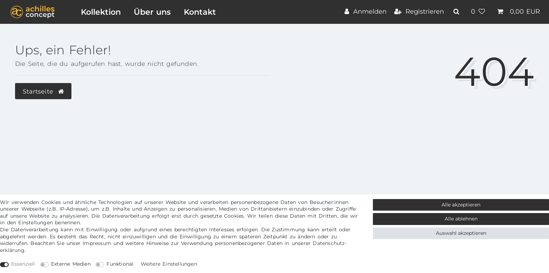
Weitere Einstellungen (169, 264)
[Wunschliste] (479, 12)
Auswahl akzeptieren (461, 233)
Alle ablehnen (461, 219)
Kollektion (101, 12)
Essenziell (23, 264)
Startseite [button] (43, 91)
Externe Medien (71, 264)
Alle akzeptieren (461, 205)
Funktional (119, 264)
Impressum (97, 243)
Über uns (152, 12)
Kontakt (200, 12)
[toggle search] (457, 11)
